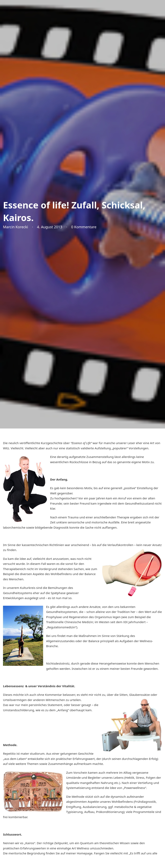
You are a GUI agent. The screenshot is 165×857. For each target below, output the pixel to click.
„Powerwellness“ (134, 788)
